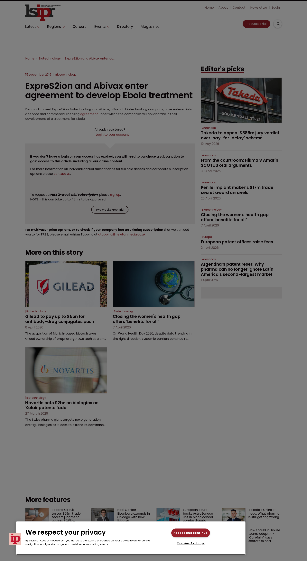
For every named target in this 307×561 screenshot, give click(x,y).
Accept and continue (190, 533)
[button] (15, 539)
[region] (131, 538)
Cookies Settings (191, 543)
